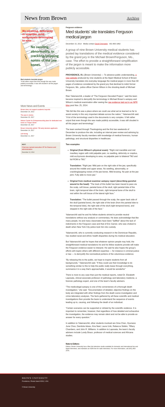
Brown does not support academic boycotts (35, 109)
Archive (133, 18)
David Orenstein (101, 44)
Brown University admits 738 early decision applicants (39, 128)
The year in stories (27, 115)
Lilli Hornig (24, 134)
